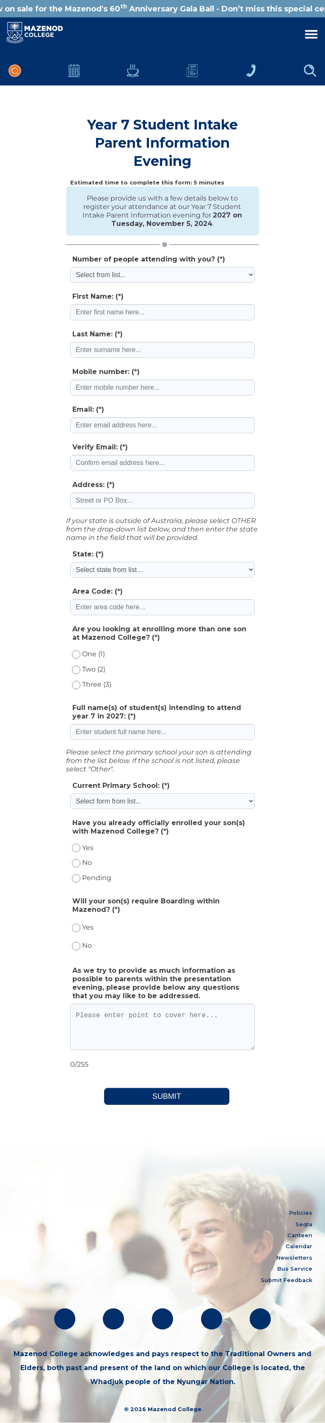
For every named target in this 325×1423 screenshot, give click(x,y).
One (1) (88, 654)
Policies (300, 1213)
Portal (14, 70)
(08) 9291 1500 (33, 1256)
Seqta (303, 1224)
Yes (83, 848)
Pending (91, 878)
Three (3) (91, 684)
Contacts (251, 70)
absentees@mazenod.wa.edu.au (61, 1283)
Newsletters (192, 70)
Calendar (74, 70)
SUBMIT (166, 1096)
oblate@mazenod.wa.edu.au (54, 1269)
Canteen (133, 70)
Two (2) (88, 669)
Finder (310, 70)
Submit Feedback (286, 1280)
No (82, 863)
